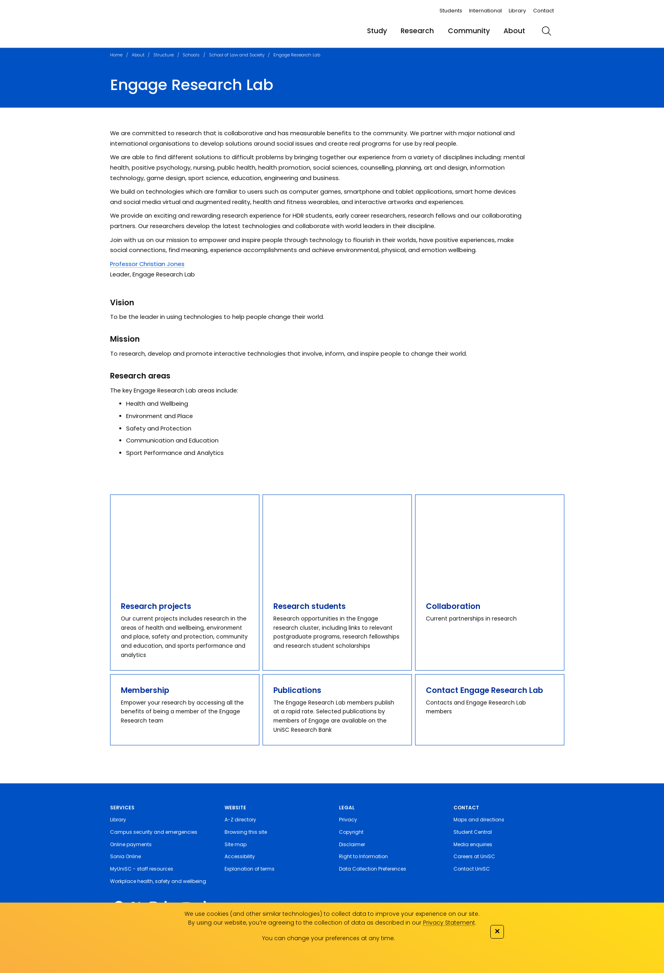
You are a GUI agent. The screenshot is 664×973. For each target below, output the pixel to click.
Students (450, 10)
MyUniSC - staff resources (141, 868)
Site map (236, 844)
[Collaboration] (489, 542)
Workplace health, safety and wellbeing (158, 881)
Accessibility (240, 856)
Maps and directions (478, 819)
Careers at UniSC (474, 856)
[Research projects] (184, 542)
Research (417, 31)
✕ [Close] (497, 931)
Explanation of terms (250, 868)
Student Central (472, 832)
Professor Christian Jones (147, 264)
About (514, 31)
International (485, 10)
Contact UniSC (471, 868)
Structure (163, 55)
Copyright (351, 832)
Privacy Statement (449, 923)
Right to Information (363, 856)
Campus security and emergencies (153, 832)
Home (116, 55)
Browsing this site (246, 832)
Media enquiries (472, 844)
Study (377, 31)
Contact (543, 10)
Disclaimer (352, 844)
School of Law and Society (237, 55)
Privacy (348, 819)
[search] (546, 31)
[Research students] (337, 542)
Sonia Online (125, 856)
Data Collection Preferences (372, 868)
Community (469, 31)
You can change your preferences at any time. (328, 938)
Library (517, 10)
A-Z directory (240, 819)
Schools (191, 55)
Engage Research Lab (296, 55)
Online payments (131, 844)
